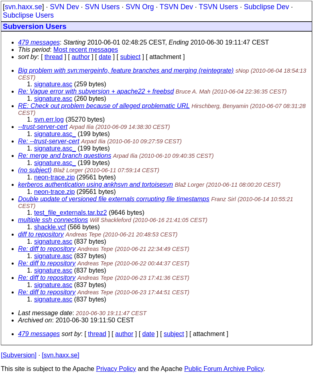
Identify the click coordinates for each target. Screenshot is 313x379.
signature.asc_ (55, 133)
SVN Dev (64, 7)
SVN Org (140, 7)
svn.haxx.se (23, 7)
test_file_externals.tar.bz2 (70, 212)
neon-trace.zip (54, 177)
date (105, 56)
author (80, 56)
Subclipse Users (28, 15)
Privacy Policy (116, 368)
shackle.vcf (50, 227)
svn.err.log (49, 119)
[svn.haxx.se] (60, 355)
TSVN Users (218, 7)
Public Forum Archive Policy (223, 368)
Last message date (45, 313)
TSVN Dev (176, 7)
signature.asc (53, 84)
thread (54, 56)
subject (130, 56)
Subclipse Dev (266, 7)
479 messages (39, 42)
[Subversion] (19, 355)
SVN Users (102, 7)
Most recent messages (85, 49)
